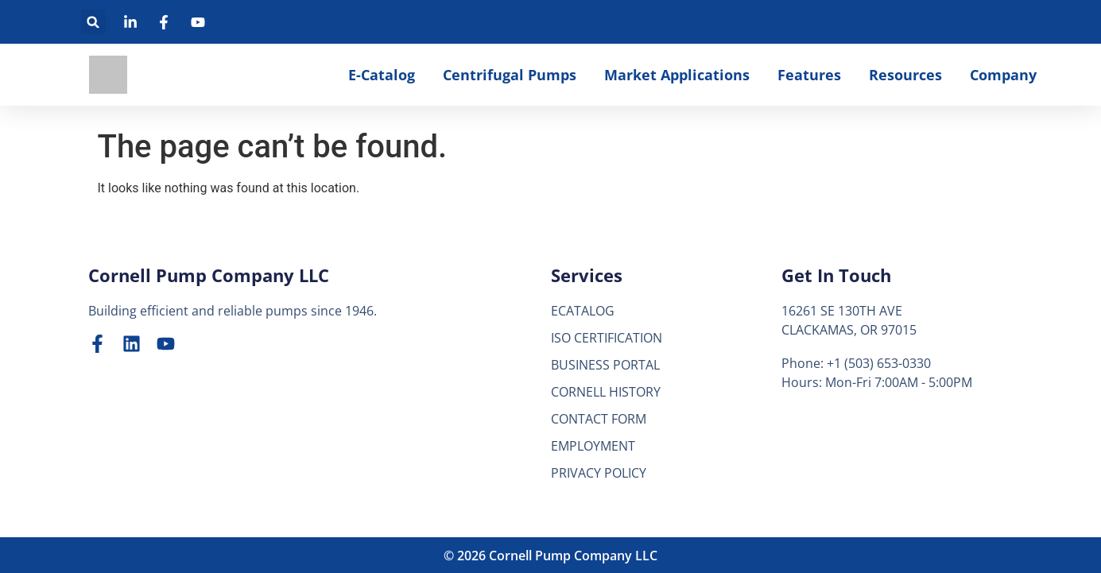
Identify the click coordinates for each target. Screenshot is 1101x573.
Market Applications (677, 74)
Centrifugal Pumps (509, 74)
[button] (93, 22)
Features (809, 74)
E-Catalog (381, 74)
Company (1003, 74)
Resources (905, 74)
